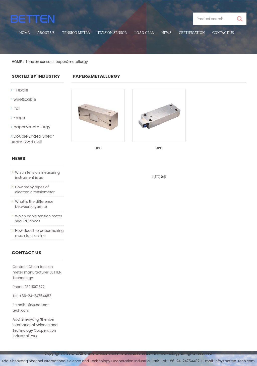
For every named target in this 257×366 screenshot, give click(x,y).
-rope (19, 118)
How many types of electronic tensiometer (35, 190)
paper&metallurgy (71, 61)
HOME (17, 61)
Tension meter (76, 33)
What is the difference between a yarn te (34, 204)
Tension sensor (112, 33)
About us (45, 33)
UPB (158, 147)
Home (24, 33)
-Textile (21, 90)
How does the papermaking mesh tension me (39, 233)
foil (17, 108)
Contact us (223, 33)
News (166, 33)
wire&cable (25, 99)
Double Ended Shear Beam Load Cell (32, 139)
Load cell (144, 33)
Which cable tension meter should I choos (38, 219)
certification (192, 33)
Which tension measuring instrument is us (37, 175)
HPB (98, 147)
